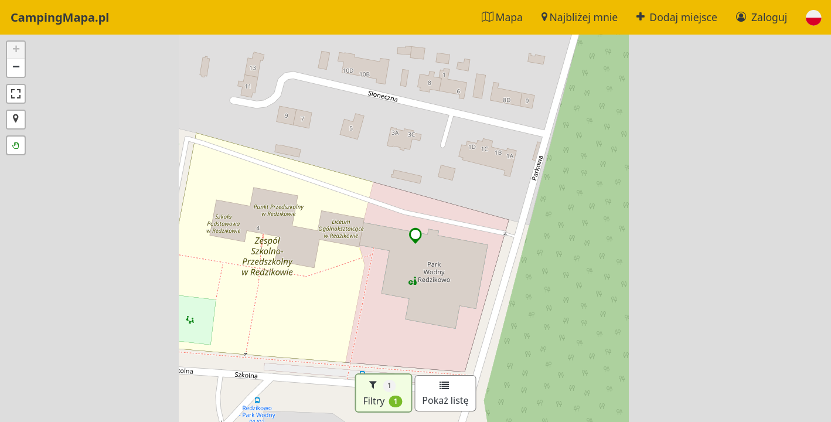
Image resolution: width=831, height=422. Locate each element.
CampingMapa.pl (60, 17)
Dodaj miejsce (676, 17)
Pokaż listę (445, 394)
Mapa (502, 17)
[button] (813, 17)
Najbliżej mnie (579, 17)
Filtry (382, 393)
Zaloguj (761, 17)
